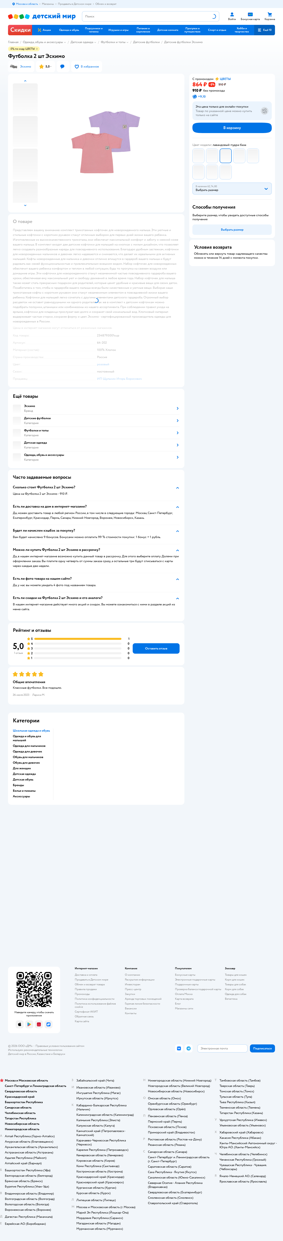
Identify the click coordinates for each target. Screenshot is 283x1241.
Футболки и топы (113, 42)
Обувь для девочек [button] (26, 763)
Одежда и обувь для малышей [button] (27, 738)
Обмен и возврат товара (90, 984)
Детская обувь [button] (23, 780)
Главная (13, 42)
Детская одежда (82, 42)
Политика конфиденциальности (94, 999)
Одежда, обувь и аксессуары (43, 42)
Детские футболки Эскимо (183, 42)
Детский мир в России (22, 1054)
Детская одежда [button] (24, 774)
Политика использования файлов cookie (95, 1005)
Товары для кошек (236, 974)
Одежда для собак (236, 994)
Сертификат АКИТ (86, 1011)
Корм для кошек (235, 979)
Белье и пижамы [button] (24, 791)
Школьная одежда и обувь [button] (31, 731)
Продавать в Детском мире (91, 979)
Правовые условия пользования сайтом (59, 1046)
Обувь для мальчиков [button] (28, 757)
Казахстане (44, 1054)
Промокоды (82, 994)
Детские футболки (146, 42)
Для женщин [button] (22, 768)
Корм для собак (234, 989)
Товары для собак (235, 984)
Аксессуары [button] (21, 796)
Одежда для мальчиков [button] (29, 746)
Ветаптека (231, 999)
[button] (264, 30)
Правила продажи (86, 989)
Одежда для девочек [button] (27, 751)
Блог (178, 1003)
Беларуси (59, 1054)
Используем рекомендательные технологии (35, 1050)
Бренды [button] (18, 785)
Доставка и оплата (86, 974)
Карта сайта (82, 1021)
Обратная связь (84, 1016)
